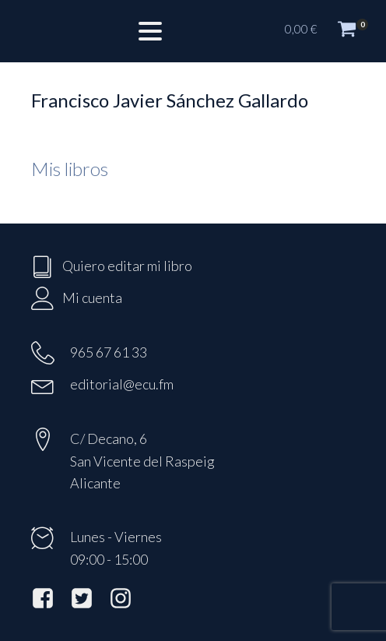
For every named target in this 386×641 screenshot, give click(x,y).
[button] (327, 31)
